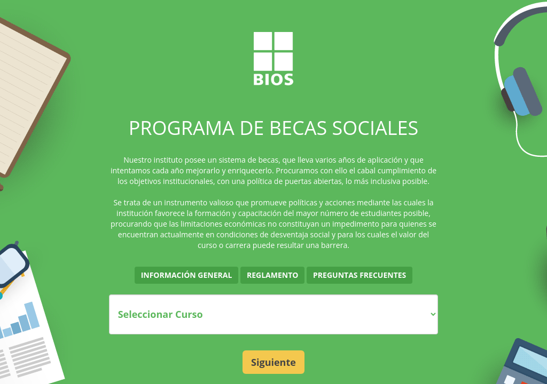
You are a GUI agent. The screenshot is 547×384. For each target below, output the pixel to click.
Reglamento (272, 275)
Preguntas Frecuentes (359, 275)
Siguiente (273, 362)
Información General (186, 275)
